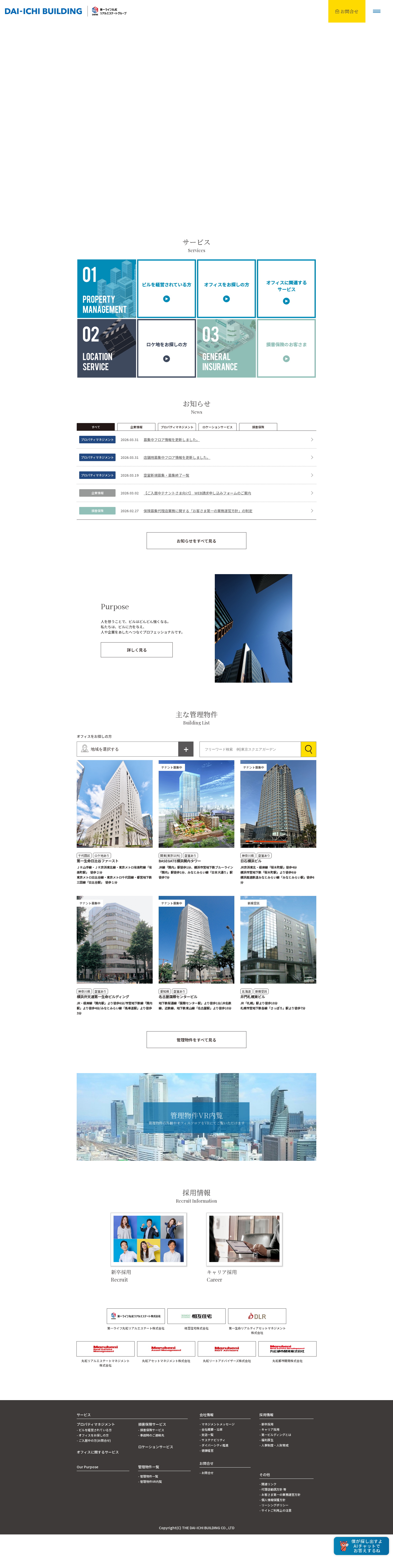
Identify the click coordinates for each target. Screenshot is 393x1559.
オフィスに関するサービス (98, 1476)
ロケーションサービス (218, 451)
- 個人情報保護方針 (272, 1524)
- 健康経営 (207, 1475)
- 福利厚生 (266, 1464)
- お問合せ (207, 1497)
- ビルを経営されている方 (94, 1454)
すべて (95, 451)
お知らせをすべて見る (196, 565)
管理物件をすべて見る (196, 1064)
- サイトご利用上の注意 (275, 1535)
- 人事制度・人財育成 (273, 1470)
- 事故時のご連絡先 (151, 1460)
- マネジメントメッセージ (217, 1448)
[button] (376, 11)
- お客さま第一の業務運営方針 (280, 1519)
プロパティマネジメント (177, 451)
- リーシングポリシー (273, 1529)
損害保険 (258, 451)
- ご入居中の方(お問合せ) (94, 1465)
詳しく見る (137, 674)
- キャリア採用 (269, 1454)
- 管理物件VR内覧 (150, 1506)
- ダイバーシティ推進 (214, 1470)
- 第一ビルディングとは (275, 1459)
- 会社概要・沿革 (211, 1454)
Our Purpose (87, 1491)
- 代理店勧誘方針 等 (272, 1514)
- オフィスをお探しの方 (93, 1460)
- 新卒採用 (266, 1448)
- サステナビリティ (212, 1464)
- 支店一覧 (207, 1459)
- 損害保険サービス (151, 1454)
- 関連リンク (267, 1508)
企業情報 (136, 451)
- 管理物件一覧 (148, 1501)
